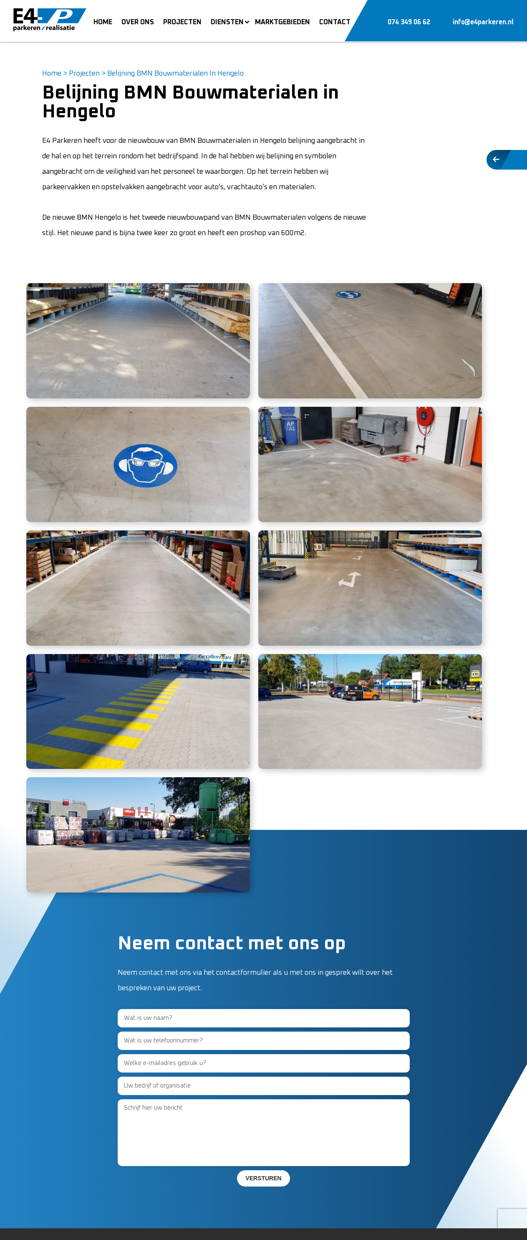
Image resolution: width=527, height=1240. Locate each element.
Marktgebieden (180, 1153)
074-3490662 (64, 1153)
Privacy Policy (93, 1225)
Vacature (170, 1122)
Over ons (170, 1107)
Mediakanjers (466, 1225)
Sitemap (130, 1225)
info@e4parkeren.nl (74, 1168)
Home (51, 73)
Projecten (84, 73)
